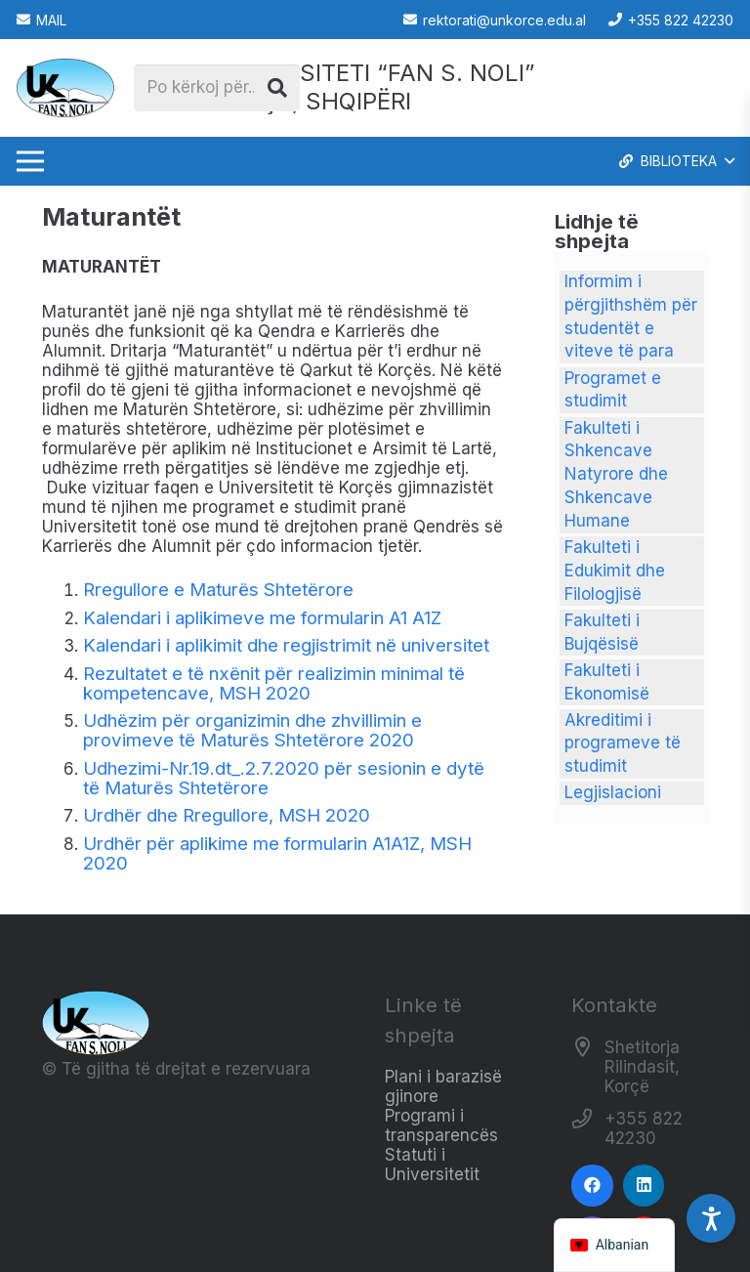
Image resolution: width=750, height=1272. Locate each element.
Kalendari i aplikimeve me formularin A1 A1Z (262, 618)
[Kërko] (277, 87)
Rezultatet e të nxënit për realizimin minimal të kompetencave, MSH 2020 (274, 683)
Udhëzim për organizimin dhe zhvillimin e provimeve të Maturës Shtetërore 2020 (252, 730)
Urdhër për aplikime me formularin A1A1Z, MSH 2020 (277, 853)
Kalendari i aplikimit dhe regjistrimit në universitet (286, 645)
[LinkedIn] (644, 1186)
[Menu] (30, 161)
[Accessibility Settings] (711, 1218)
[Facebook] (592, 1186)
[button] (675, 161)
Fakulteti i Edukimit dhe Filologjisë (614, 570)
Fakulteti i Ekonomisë (606, 681)
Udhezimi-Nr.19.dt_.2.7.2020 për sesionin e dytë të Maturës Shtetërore (283, 778)
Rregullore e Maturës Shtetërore (218, 589)
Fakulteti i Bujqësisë (602, 632)
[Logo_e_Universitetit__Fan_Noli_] (65, 88)
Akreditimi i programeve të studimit (622, 743)
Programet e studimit (612, 389)
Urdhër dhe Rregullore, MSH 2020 (226, 815)
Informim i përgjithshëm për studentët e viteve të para (630, 316)
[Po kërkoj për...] (217, 87)
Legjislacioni (612, 792)
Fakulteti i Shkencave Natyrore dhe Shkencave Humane (616, 474)
